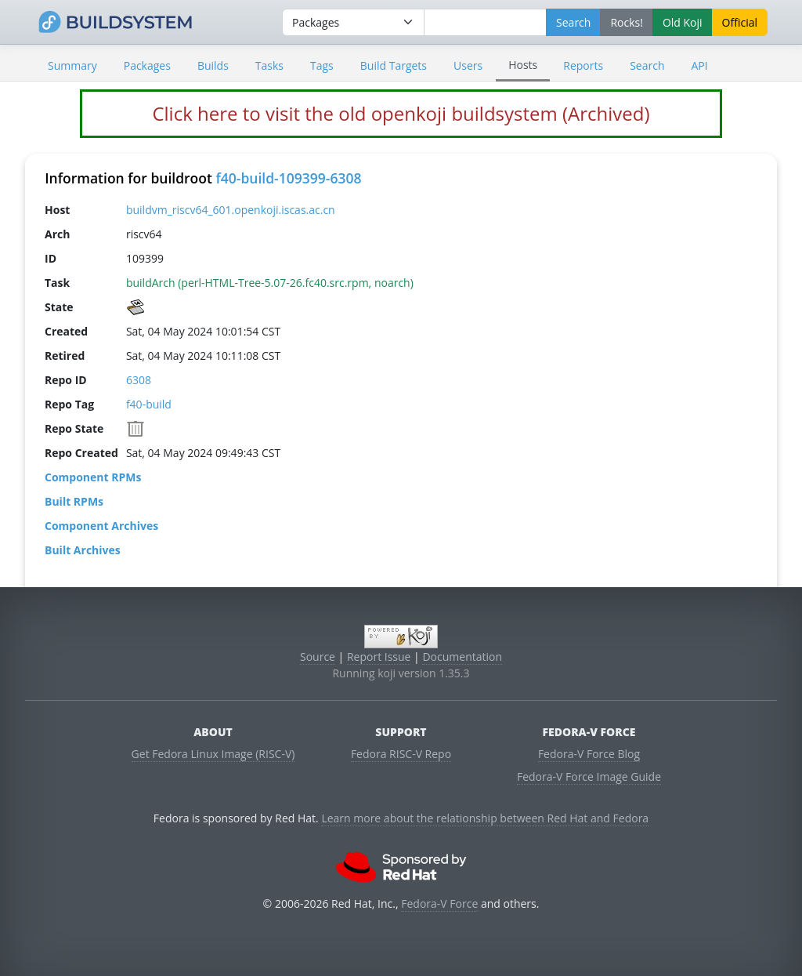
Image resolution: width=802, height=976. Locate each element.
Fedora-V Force (439, 903)
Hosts (522, 64)
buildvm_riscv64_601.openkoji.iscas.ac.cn (230, 209)
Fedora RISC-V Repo (401, 753)
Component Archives (101, 525)
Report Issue (379, 656)
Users (467, 65)
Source (317, 656)
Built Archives (83, 549)
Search (647, 65)
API (699, 65)
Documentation (462, 656)
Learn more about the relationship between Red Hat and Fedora (484, 818)
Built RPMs (74, 501)
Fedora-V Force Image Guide (589, 776)
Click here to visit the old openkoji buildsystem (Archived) (400, 113)
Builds (213, 65)
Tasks (269, 65)
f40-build (149, 404)
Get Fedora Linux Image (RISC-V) (213, 753)
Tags (322, 65)
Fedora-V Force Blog (589, 753)
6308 (138, 379)
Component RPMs (93, 477)
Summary (72, 65)
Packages (147, 65)
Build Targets (393, 65)
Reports (583, 65)
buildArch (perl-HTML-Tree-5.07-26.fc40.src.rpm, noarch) (270, 282)
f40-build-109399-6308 (288, 178)
